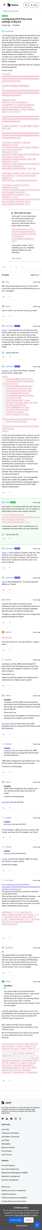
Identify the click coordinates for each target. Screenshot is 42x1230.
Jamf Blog (5, 1140)
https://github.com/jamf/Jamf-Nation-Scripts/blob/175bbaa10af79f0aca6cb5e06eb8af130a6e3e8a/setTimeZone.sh (21, 886)
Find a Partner (6, 1151)
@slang (4, 330)
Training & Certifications (10, 1133)
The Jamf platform (8, 1165)
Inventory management (9, 1180)
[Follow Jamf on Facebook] (20, 1119)
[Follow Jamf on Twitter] (2, 1119)
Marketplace (6, 1144)
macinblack (9, 31)
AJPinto (8, 981)
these (30, 310)
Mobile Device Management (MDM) (14, 1173)
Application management (10, 1176)
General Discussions (10, 11)
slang (7, 282)
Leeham (8, 695)
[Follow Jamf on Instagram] (16, 1119)
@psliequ (5, 371)
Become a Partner (8, 1147)
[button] (4, 5)
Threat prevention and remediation (14, 1198)
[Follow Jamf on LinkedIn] (7, 1119)
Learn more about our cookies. (26, 1215)
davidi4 (8, 600)
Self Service (5, 1187)
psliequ (7, 306)
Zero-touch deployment (10, 1169)
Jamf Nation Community (10, 1137)
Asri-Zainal (9, 880)
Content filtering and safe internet (13, 1201)
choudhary (9, 948)
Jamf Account (6, 1155)
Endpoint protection (8, 1194)
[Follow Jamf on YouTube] (11, 1118)
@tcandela (6, 724)
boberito (8, 632)
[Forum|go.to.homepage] (12, 4)
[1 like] (10, 352)
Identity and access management (13, 1190)
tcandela (8, 660)
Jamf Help (5, 1129)
